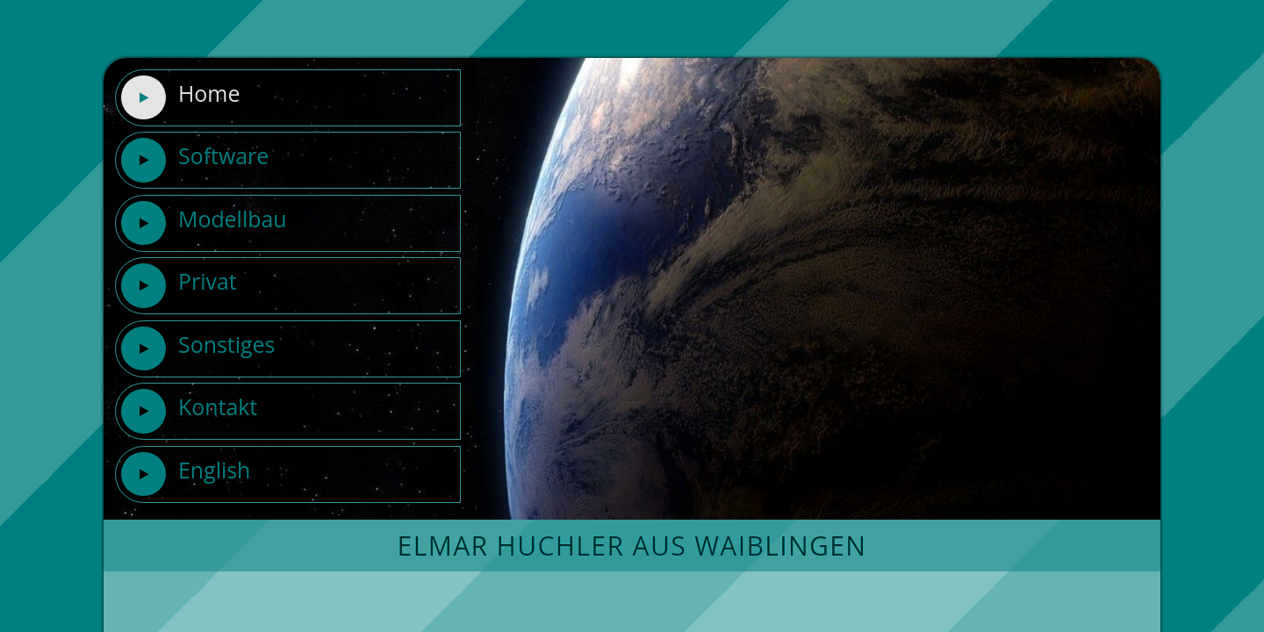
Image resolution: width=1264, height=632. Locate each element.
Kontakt (188, 411)
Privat (178, 285)
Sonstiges (197, 348)
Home (180, 97)
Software (194, 160)
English (185, 474)
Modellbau (203, 223)
